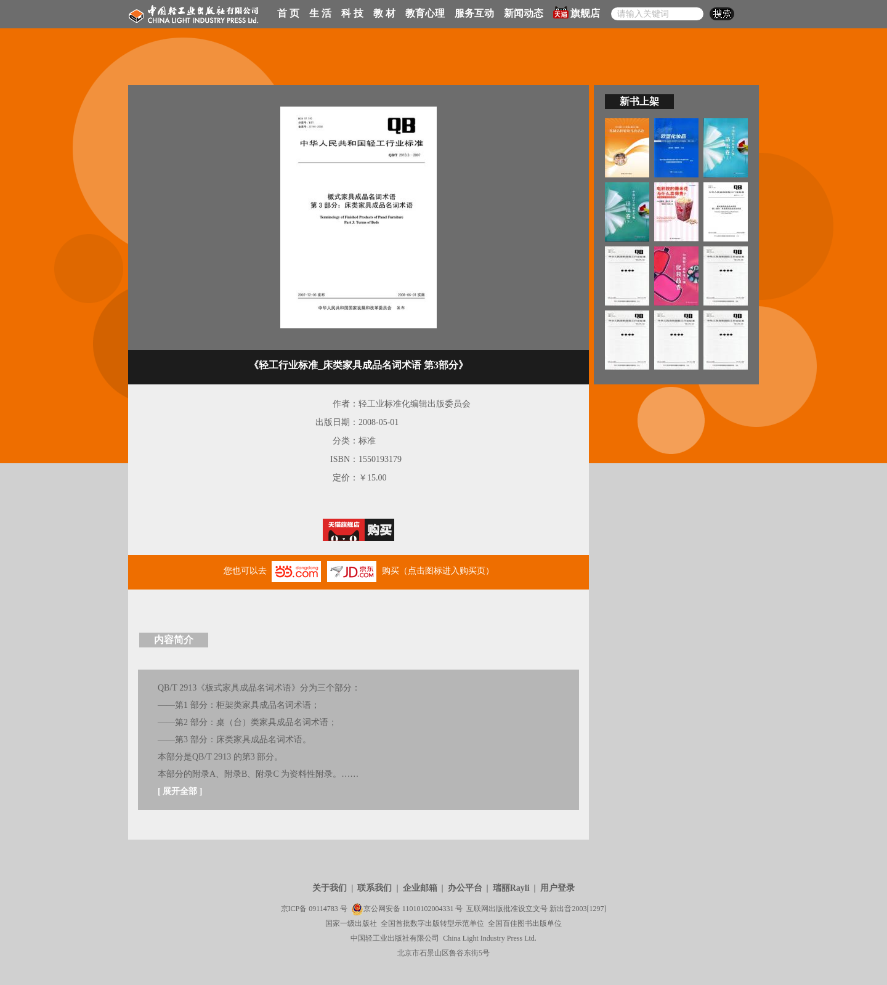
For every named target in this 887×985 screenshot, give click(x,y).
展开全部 (180, 791)
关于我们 (329, 888)
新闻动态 (523, 13)
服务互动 (474, 13)
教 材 (384, 13)
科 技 (352, 13)
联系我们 (374, 888)
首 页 (288, 13)
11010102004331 (428, 908)
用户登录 (557, 888)
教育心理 (425, 13)
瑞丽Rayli (511, 888)
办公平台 (465, 888)
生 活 (320, 13)
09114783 (323, 908)
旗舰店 (576, 12)
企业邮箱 (420, 888)
